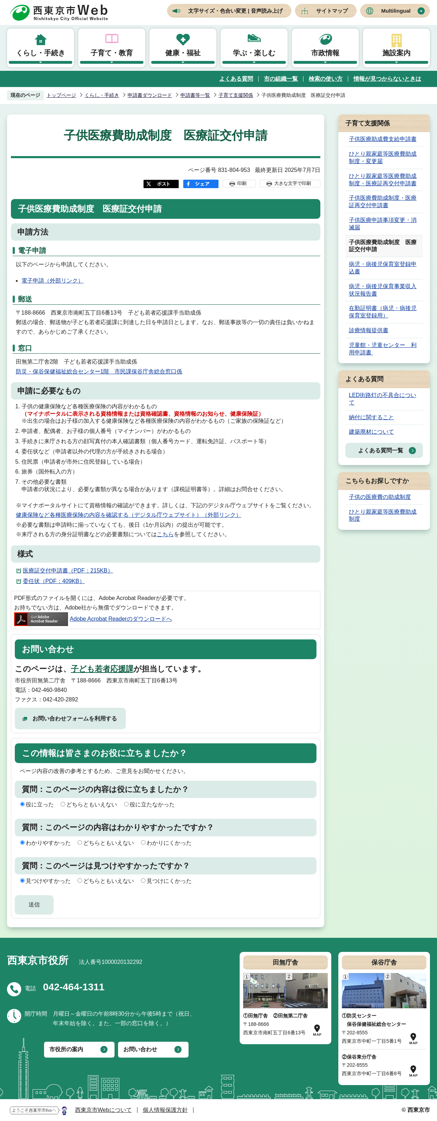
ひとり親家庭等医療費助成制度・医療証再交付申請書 (383, 179)
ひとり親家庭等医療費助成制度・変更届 (383, 157)
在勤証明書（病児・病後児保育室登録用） (383, 311)
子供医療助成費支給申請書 (383, 139)
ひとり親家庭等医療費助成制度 (383, 515)
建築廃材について (371, 432)
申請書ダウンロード (150, 95)
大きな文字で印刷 (292, 183)
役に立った (40, 804)
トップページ (61, 95)
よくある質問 (236, 79)
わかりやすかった (48, 843)
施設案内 (396, 53)
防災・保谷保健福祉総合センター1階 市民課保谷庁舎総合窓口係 (99, 371)
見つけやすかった (48, 881)
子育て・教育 (112, 53)
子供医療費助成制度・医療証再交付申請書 (383, 201)
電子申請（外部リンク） (52, 281)
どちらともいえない (91, 804)
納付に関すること (371, 417)
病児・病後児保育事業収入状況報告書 (383, 290)
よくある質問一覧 (380, 450)
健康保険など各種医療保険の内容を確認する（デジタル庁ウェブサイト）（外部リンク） (128, 515)
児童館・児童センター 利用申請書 (383, 348)
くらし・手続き (40, 53)
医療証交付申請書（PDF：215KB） (68, 571)
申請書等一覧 (195, 95)
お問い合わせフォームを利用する (74, 718)
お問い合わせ (140, 1049)
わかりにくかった (169, 843)
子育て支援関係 (235, 95)
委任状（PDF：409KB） (54, 581)
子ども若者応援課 (102, 668)
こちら (165, 534)
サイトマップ (332, 11)
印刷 (241, 183)
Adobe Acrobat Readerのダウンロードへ (93, 619)
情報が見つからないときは (387, 79)
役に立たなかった (152, 804)
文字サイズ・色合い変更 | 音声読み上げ (235, 11)
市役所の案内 (66, 1049)
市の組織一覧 (281, 79)
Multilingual (396, 11)
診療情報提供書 (368, 330)
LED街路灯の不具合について (382, 398)
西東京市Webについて (103, 1110)
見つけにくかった (169, 881)
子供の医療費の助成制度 (380, 497)
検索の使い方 (326, 79)
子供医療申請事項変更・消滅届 (383, 223)
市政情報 (325, 53)
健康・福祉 (183, 53)
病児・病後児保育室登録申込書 (383, 267)
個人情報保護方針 (165, 1110)
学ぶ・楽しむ (254, 53)
